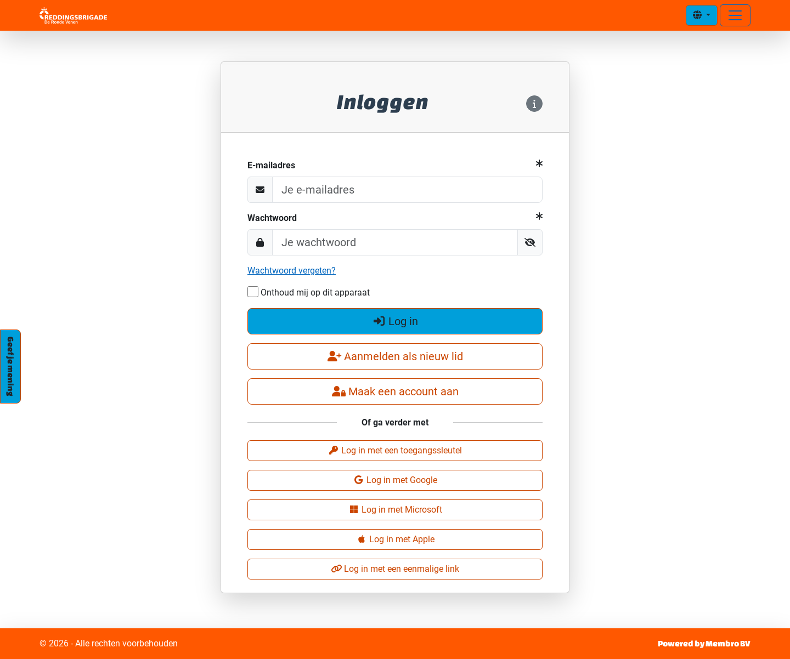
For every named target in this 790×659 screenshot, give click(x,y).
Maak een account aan (395, 391)
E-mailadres (271, 165)
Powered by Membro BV (704, 643)
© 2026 (109, 643)
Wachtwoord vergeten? (291, 270)
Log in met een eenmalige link (395, 569)
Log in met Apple (395, 539)
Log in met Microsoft (395, 509)
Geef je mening (10, 366)
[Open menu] (735, 15)
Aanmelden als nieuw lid (395, 356)
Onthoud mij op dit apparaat (308, 292)
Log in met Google (395, 480)
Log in (395, 321)
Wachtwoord (272, 218)
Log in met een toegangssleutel (395, 450)
